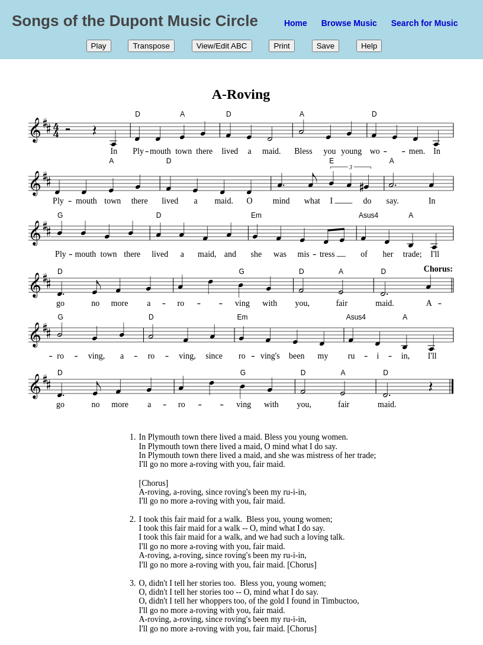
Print (281, 45)
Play (99, 45)
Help (369, 45)
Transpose (151, 45)
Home (295, 23)
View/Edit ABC (222, 45)
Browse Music (349, 23)
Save (325, 45)
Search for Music (424, 23)
